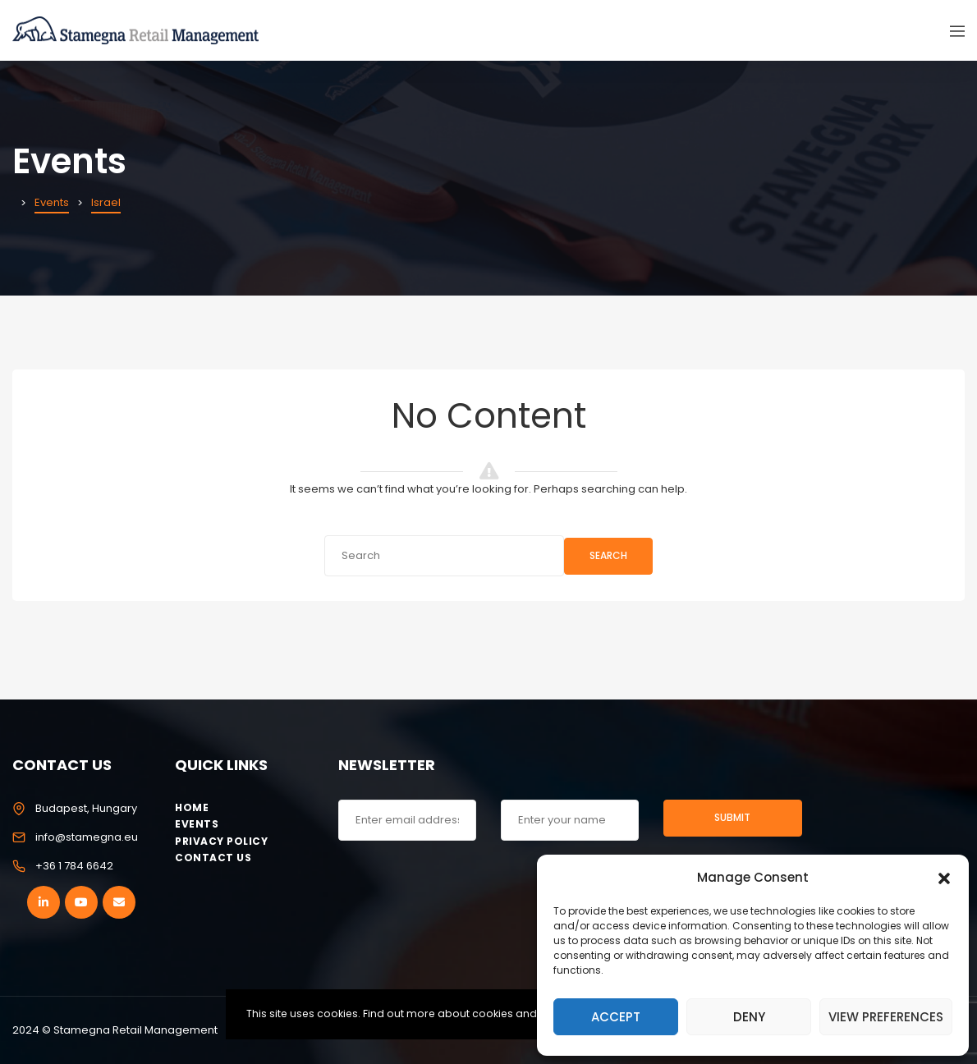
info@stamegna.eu (86, 837)
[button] (944, 877)
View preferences (885, 1016)
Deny (749, 1016)
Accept (615, 1016)
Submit (732, 817)
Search (608, 555)
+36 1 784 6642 (74, 866)
